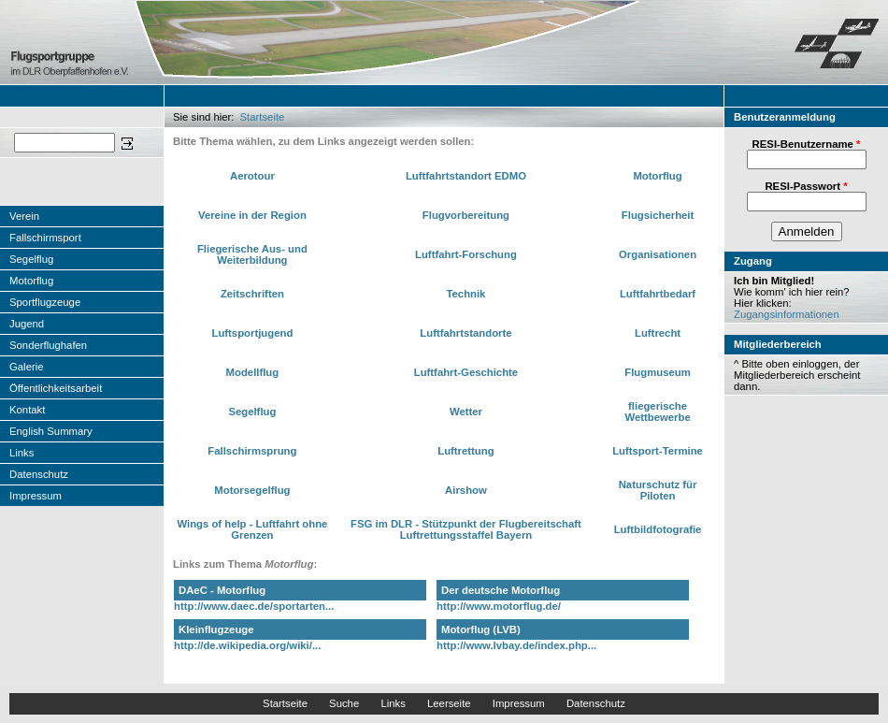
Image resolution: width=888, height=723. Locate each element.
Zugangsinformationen (786, 314)
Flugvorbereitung (466, 215)
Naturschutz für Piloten (658, 490)
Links (21, 452)
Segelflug (31, 259)
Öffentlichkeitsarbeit (55, 388)
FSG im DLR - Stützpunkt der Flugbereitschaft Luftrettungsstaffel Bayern (466, 529)
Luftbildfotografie (658, 529)
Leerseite (449, 703)
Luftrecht (657, 333)
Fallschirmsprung (252, 450)
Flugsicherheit (658, 215)
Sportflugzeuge (44, 302)
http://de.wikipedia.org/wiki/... (247, 645)
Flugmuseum (657, 372)
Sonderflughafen (48, 345)
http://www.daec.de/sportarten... (254, 606)
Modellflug (252, 372)
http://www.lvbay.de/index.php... (516, 645)
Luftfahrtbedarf (657, 293)
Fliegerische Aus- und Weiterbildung (252, 254)
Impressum (35, 495)
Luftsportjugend (252, 333)
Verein (24, 216)
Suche (344, 703)
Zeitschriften (252, 293)
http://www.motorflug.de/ (499, 606)
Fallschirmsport (45, 237)
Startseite (262, 117)
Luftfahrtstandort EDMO (466, 175)
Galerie (26, 366)
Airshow (466, 490)
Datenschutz (38, 474)
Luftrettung (465, 450)
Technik (465, 293)
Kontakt (27, 409)
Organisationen (657, 254)
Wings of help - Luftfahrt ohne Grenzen (252, 529)
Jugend (26, 323)
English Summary (51, 431)
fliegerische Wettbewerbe (657, 411)
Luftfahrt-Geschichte (466, 372)
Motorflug (31, 280)
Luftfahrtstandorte (465, 333)
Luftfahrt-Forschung (466, 254)
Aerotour (252, 175)
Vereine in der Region (252, 215)
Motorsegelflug (252, 490)
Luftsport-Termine (657, 450)
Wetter (466, 411)
